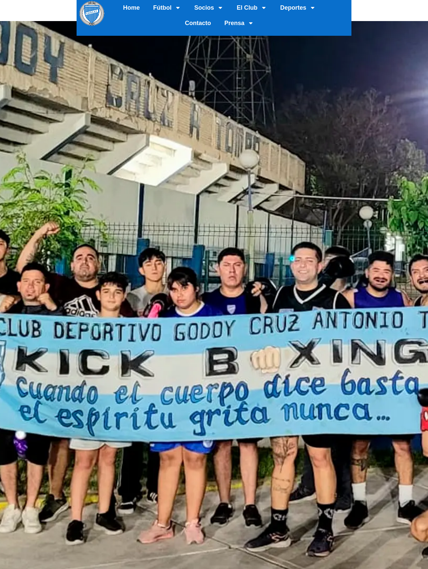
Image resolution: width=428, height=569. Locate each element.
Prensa (390, 8)
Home (138, 8)
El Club (258, 8)
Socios (215, 8)
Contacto (349, 8)
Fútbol (174, 8)
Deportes (304, 8)
